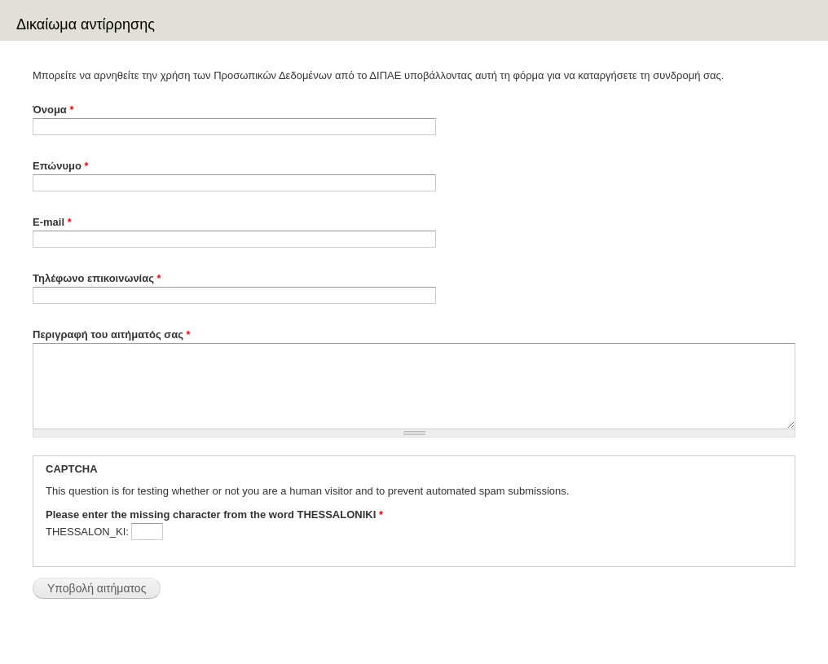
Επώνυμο (61, 166)
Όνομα (53, 109)
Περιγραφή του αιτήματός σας (112, 334)
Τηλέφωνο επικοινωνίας (97, 278)
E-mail (52, 222)
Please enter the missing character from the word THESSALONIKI (214, 514)
